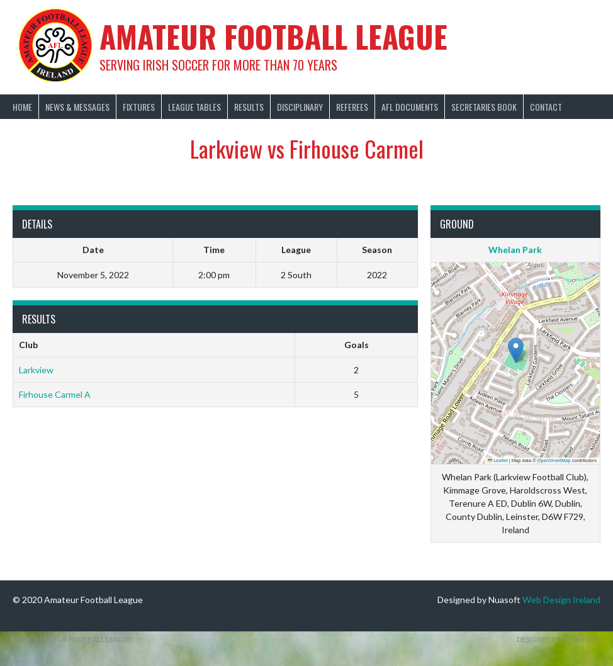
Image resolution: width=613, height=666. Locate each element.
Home (22, 106)
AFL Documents (409, 106)
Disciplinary (300, 106)
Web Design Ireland (561, 599)
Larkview (36, 369)
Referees (352, 106)
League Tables (194, 106)
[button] (516, 350)
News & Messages (77, 106)
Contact (546, 106)
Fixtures (139, 106)
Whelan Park (515, 249)
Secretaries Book (484, 106)
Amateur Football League (273, 36)
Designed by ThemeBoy (559, 639)
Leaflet (498, 460)
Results (249, 106)
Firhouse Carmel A (55, 394)
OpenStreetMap (554, 460)
